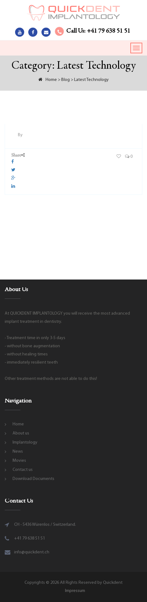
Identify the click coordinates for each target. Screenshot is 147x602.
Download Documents (33, 479)
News (18, 451)
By (20, 135)
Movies (19, 460)
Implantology (25, 442)
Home (18, 424)
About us (21, 433)
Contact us (23, 469)
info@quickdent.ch (31, 552)
